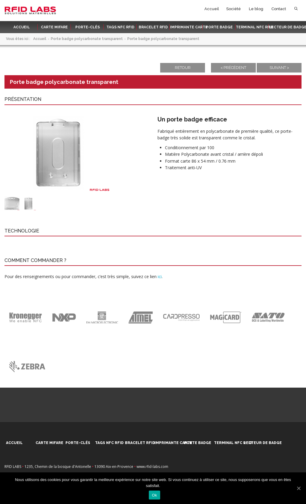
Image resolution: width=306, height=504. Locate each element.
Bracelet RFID (153, 27)
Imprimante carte (187, 27)
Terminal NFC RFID (252, 27)
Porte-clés (87, 27)
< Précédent (233, 67)
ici (160, 276)
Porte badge (219, 27)
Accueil (211, 9)
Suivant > (279, 67)
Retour (183, 67)
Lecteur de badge (285, 27)
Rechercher (296, 10)
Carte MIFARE (54, 27)
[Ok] (299, 488)
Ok (154, 495)
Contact (278, 9)
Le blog (256, 9)
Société (233, 9)
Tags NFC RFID (120, 27)
